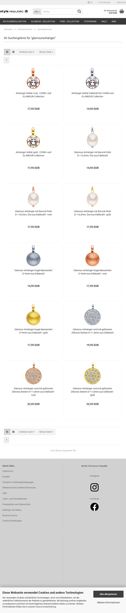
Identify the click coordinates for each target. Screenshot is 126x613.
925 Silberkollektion (14, 21)
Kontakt (6, 476)
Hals (104, 21)
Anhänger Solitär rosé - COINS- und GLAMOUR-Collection (33, 95)
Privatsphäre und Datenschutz (16, 504)
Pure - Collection (69, 21)
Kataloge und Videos (11, 510)
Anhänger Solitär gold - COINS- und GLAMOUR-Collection (33, 154)
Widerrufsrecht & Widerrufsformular (19, 487)
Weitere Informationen (108, 602)
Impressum (7, 471)
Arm (114, 21)
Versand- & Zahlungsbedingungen (18, 482)
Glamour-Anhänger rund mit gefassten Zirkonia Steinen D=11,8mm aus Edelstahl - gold (92, 391)
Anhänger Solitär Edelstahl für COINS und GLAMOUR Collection (93, 95)
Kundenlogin (103, 2)
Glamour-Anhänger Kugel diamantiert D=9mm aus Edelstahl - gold (33, 331)
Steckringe (90, 21)
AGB (4, 493)
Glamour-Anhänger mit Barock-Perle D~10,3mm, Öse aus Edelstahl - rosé (33, 213)
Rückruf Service (9, 515)
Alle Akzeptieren (108, 594)
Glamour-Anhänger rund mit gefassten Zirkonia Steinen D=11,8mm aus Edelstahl (93, 331)
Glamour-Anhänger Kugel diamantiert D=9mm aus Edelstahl (33, 272)
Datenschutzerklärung (45, 606)
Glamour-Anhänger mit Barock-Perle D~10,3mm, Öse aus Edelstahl (92, 154)
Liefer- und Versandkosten (14, 499)
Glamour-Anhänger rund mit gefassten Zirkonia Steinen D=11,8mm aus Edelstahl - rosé (33, 391)
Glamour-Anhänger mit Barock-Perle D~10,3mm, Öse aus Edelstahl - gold (92, 213)
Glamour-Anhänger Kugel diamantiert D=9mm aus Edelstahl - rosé (93, 272)
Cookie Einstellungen (12, 520)
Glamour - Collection (43, 21)
